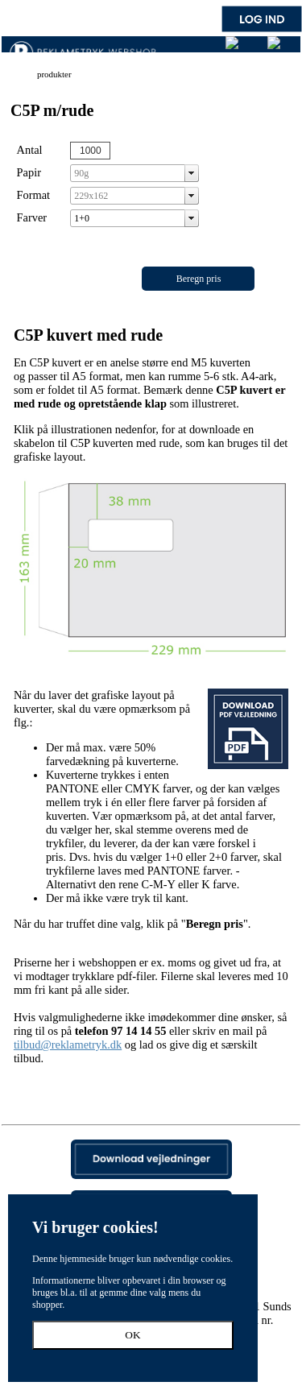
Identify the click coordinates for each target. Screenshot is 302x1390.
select (191, 173)
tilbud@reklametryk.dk (68, 1044)
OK (132, 1335)
